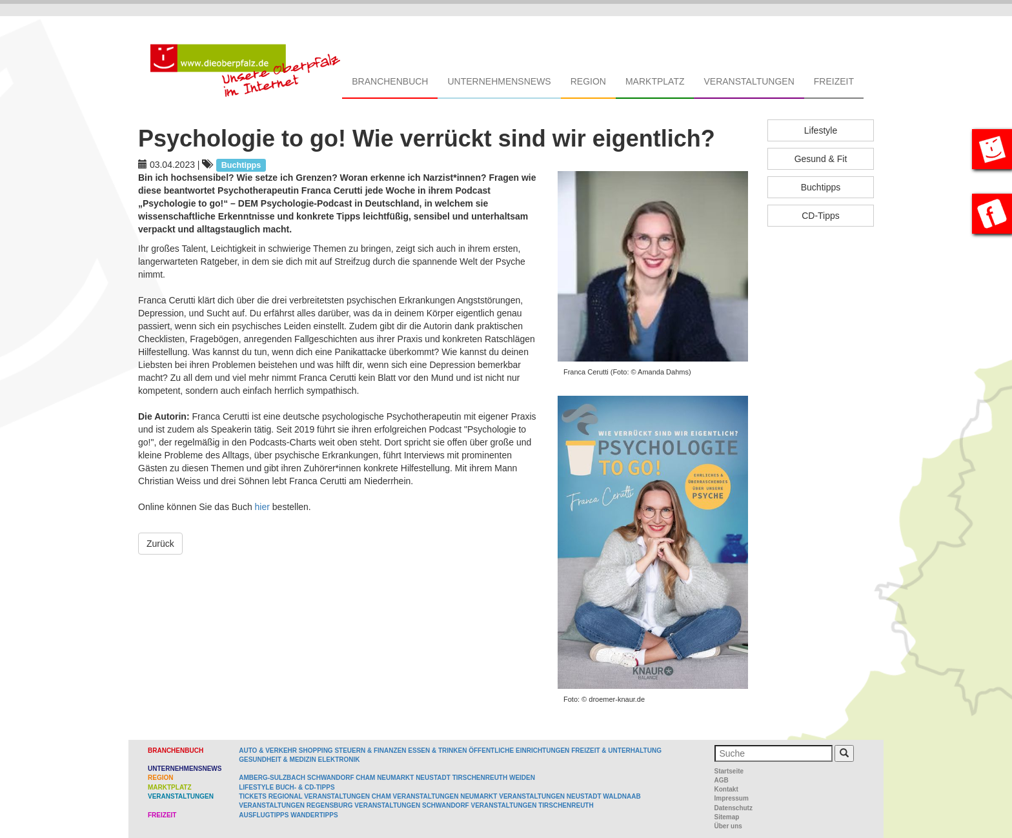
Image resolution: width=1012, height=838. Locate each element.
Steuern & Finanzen (370, 750)
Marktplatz (655, 81)
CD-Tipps (821, 215)
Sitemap (727, 817)
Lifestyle (820, 130)
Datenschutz (733, 808)
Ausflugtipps (263, 815)
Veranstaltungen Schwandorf (411, 805)
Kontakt (726, 789)
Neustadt (433, 777)
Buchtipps (820, 187)
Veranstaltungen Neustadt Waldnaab (569, 796)
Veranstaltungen (748, 81)
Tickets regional (270, 796)
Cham (365, 777)
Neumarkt (395, 777)
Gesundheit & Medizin (277, 759)
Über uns (728, 826)
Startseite (729, 771)
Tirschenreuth (480, 777)
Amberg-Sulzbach (272, 777)
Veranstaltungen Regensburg (295, 805)
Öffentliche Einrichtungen (519, 750)
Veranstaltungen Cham (347, 796)
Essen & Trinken (437, 750)
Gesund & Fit (820, 159)
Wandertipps (314, 815)
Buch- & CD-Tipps (305, 787)
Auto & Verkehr (269, 750)
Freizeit (834, 81)
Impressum (731, 798)
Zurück (160, 543)
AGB (721, 780)
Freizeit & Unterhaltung (616, 750)
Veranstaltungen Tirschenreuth (532, 805)
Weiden (522, 777)
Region (588, 81)
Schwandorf (330, 777)
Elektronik (338, 759)
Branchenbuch (390, 81)
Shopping (316, 750)
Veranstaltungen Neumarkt (445, 796)
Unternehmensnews (499, 81)
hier (263, 507)
